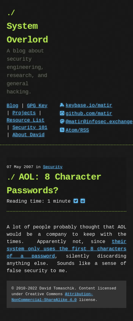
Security (52, 167)
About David (28, 135)
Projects (24, 113)
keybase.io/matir (86, 105)
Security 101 (29, 127)
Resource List (26, 120)
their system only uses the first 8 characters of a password (66, 249)
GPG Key (37, 106)
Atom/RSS (74, 130)
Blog (12, 106)
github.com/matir (86, 113)
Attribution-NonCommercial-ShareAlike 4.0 (52, 296)
